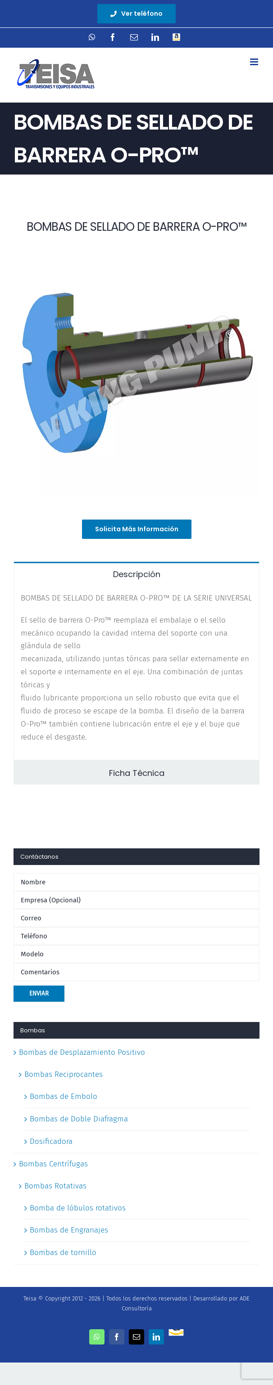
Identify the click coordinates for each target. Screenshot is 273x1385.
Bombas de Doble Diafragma (79, 1119)
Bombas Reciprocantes (63, 1074)
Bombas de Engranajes (69, 1230)
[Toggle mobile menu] (254, 62)
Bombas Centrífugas (53, 1164)
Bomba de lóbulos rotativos (78, 1208)
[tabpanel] (136, 672)
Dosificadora (51, 1141)
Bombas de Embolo (63, 1096)
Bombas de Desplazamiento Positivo (82, 1052)
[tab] (136, 573)
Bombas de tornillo (63, 1252)
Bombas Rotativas (55, 1186)
